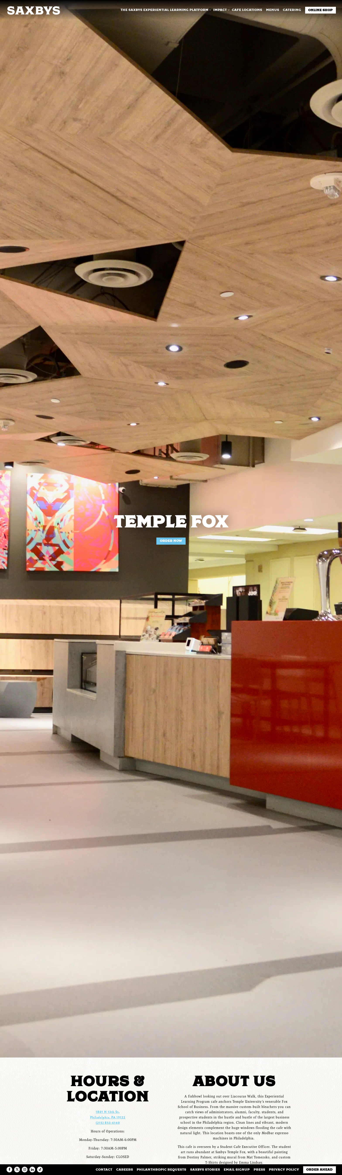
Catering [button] (292, 10)
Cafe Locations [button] (247, 10)
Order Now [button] (171, 537)
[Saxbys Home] (33, 9)
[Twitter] (17, 1169)
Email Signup (237, 1170)
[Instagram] (24, 1169)
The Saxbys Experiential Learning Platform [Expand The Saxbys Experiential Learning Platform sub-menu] (165, 9)
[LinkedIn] (32, 1169)
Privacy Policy (284, 1170)
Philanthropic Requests (161, 1170)
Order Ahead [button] (319, 1170)
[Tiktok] (40, 1169)
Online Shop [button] (320, 10)
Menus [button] (272, 10)
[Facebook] (9, 1169)
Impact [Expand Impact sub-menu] (220, 9)
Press (259, 1170)
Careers (124, 1170)
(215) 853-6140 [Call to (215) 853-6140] (108, 1115)
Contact (104, 1170)
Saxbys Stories (205, 1170)
